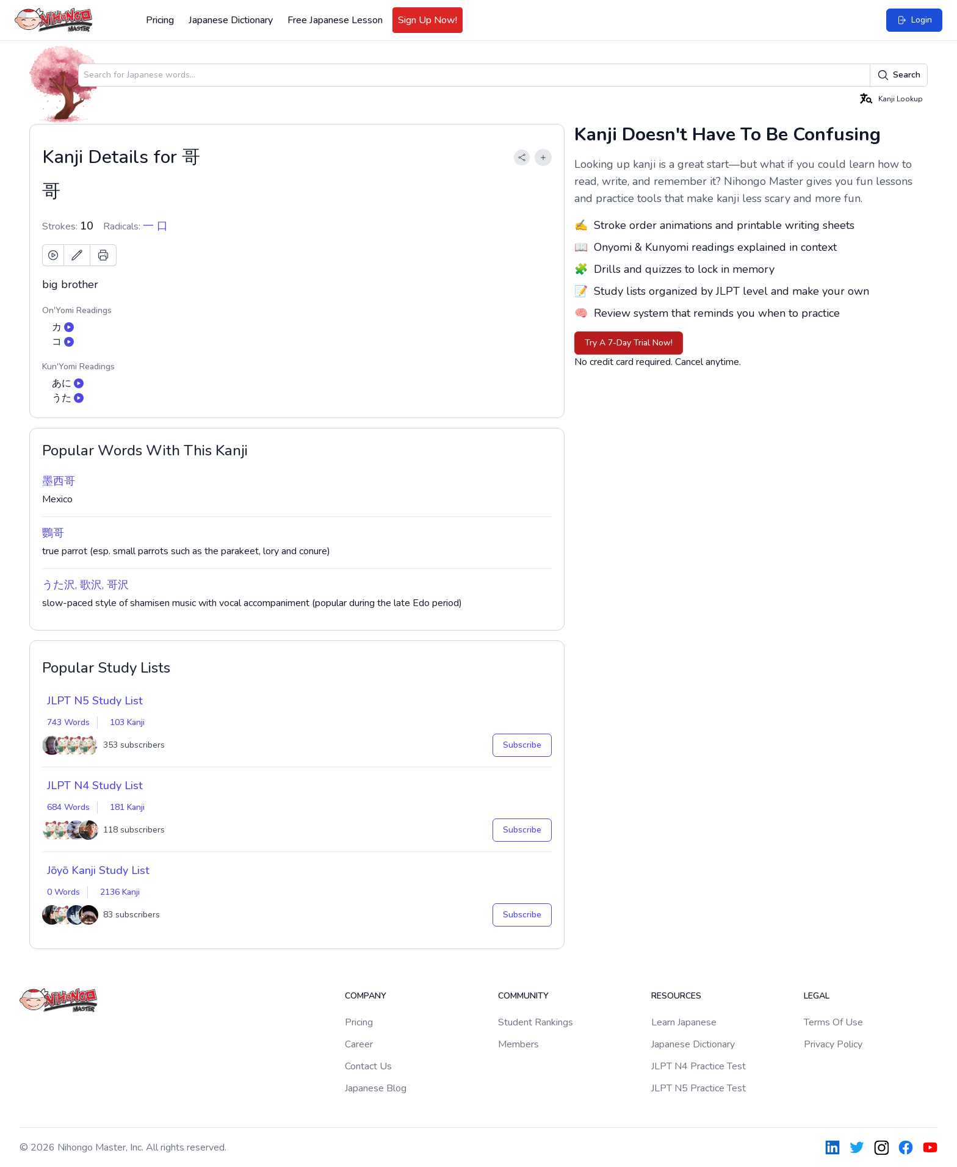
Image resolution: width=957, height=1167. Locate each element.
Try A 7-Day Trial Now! (629, 343)
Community (523, 996)
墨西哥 (58, 481)
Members (518, 1044)
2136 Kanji (120, 892)
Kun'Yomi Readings (78, 366)
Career (359, 1044)
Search (898, 75)
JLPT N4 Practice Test (698, 1066)
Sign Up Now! (427, 20)
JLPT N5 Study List (95, 700)
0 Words (63, 892)
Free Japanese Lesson (335, 20)
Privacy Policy (833, 1044)
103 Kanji (127, 722)
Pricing (160, 20)
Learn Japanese (684, 1022)
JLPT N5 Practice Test (698, 1088)
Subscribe (522, 745)
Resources (676, 996)
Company (365, 996)
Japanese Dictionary (231, 20)
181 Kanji (127, 807)
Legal (816, 996)
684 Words (68, 807)
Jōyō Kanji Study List (98, 870)
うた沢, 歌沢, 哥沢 (85, 584)
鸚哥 (53, 533)
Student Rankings (535, 1022)
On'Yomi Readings (77, 310)
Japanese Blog (375, 1088)
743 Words (68, 722)
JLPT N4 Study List (95, 785)
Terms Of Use (833, 1022)
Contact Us (368, 1066)
